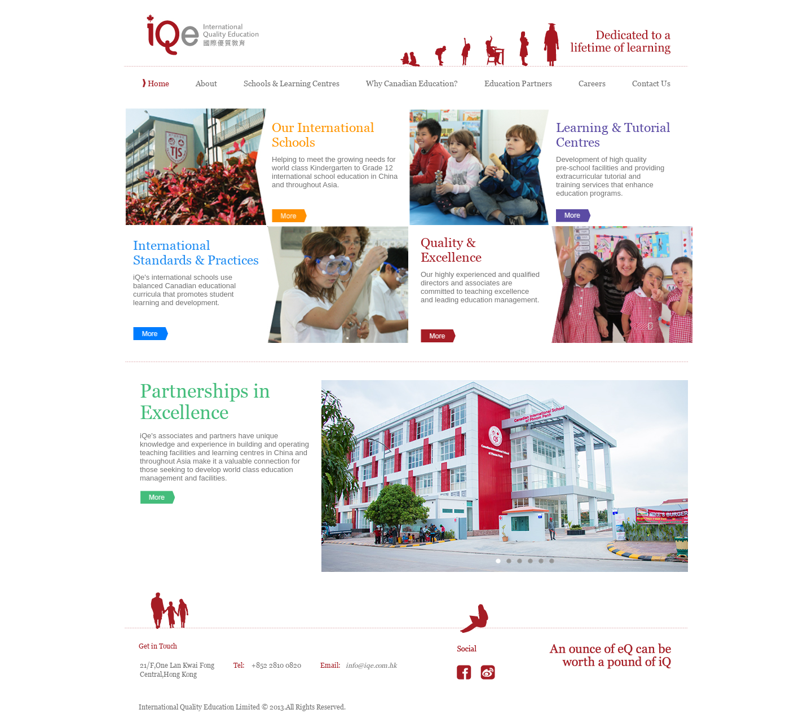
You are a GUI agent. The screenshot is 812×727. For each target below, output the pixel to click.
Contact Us (648, 83)
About (204, 83)
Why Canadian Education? (410, 83)
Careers (590, 83)
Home (156, 83)
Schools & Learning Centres (289, 83)
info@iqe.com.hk (371, 665)
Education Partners (516, 83)
